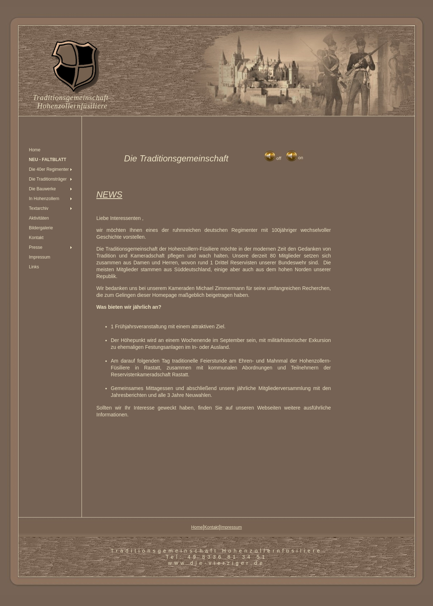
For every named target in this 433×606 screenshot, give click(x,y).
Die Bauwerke (42, 188)
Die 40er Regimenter (49, 169)
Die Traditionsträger (48, 179)
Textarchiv (38, 208)
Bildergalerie (41, 227)
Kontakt (36, 237)
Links (34, 266)
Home (34, 149)
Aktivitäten (39, 218)
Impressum (39, 257)
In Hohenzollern (44, 198)
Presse (35, 247)
